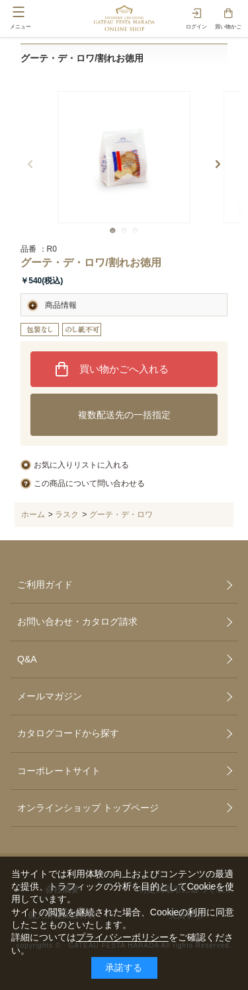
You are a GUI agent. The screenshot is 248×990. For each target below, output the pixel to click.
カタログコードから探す (68, 733)
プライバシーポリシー (122, 937)
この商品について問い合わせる (89, 483)
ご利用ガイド (45, 584)
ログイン (196, 27)
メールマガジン (49, 696)
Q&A (27, 659)
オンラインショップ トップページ (88, 807)
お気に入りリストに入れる (81, 465)
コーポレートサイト (59, 770)
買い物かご (228, 27)
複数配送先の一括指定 (124, 414)
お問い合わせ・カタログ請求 (77, 621)
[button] (113, 231)
